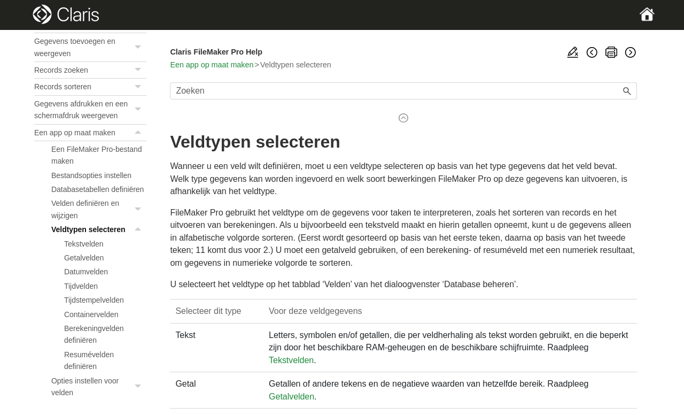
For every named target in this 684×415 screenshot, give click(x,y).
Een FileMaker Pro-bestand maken (96, 155)
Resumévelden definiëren (89, 360)
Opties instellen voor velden (98, 387)
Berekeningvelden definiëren (94, 334)
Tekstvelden (84, 244)
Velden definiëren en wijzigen (98, 209)
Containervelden (91, 314)
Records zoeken (90, 70)
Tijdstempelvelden (94, 300)
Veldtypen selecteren (98, 229)
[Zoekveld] (403, 90)
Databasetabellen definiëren (97, 189)
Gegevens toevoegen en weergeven (90, 47)
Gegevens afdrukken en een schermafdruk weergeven (90, 110)
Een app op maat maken (90, 133)
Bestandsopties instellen (91, 175)
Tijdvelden (81, 286)
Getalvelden (84, 257)
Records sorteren (90, 87)
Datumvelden (86, 271)
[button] (138, 47)
